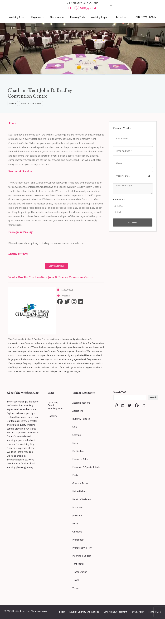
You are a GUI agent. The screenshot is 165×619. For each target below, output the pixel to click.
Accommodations (81, 402)
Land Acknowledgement (115, 612)
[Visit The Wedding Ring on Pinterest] (116, 405)
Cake (75, 427)
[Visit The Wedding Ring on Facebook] (136, 405)
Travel (75, 580)
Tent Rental (78, 563)
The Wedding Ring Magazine (20, 446)
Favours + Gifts (80, 459)
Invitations (77, 507)
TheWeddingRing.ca (17, 459)
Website (66, 296)
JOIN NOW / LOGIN (145, 17)
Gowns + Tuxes (80, 483)
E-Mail (118, 206)
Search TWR (119, 392)
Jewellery (77, 515)
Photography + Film (82, 547)
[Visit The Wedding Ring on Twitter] (129, 405)
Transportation (79, 572)
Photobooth (78, 539)
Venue (12, 103)
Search (152, 397)
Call (117, 212)
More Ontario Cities (31, 103)
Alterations (77, 410)
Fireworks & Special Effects (86, 467)
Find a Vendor (57, 17)
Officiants (77, 531)
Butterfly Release (81, 418)
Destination (78, 451)
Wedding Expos (17, 17)
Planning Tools (77, 17)
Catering (76, 435)
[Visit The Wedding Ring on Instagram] (143, 405)
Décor (75, 443)
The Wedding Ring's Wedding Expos (20, 452)
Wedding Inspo (100, 17)
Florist (75, 475)
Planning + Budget (81, 555)
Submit (132, 222)
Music (75, 523)
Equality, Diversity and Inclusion (84, 612)
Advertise (122, 17)
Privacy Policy (137, 612)
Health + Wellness (81, 499)
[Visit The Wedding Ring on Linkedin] (122, 405)
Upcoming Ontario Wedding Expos (56, 405)
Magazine (37, 17)
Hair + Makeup (79, 491)
